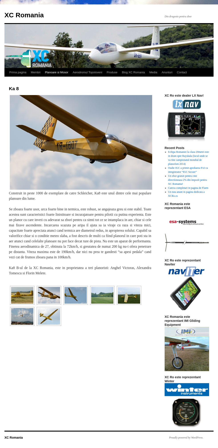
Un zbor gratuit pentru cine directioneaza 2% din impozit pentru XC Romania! (187, 179)
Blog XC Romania (133, 72)
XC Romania (24, 15)
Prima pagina (17, 72)
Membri (35, 72)
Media (153, 72)
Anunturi (167, 72)
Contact (182, 72)
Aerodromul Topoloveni (87, 72)
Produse (112, 72)
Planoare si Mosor (56, 72)
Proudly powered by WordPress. (186, 437)
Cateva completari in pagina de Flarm (188, 187)
